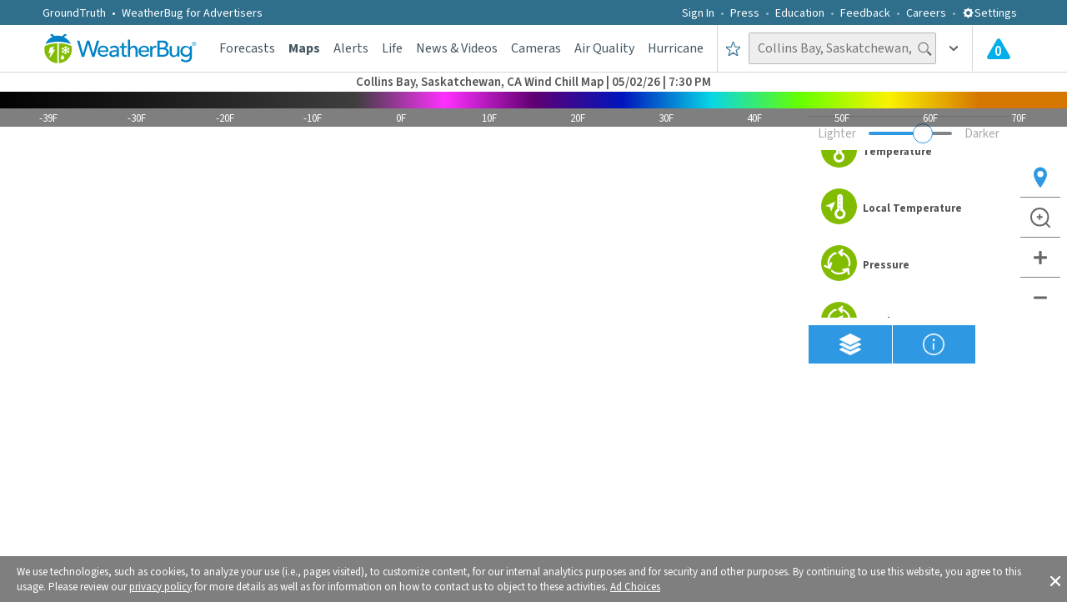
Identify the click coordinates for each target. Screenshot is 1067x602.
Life (392, 48)
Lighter (837, 134)
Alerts (350, 48)
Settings (989, 13)
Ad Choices (635, 586)
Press (744, 13)
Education (799, 13)
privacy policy (160, 586)
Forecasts (247, 48)
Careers (926, 13)
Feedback (865, 13)
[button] (1055, 579)
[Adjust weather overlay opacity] (910, 133)
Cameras (536, 48)
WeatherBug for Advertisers (192, 13)
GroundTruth (74, 13)
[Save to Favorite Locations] (733, 48)
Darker (981, 134)
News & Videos (457, 48)
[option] (909, 151)
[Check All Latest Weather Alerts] (998, 48)
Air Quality (604, 48)
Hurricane (676, 48)
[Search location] (842, 48)
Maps (304, 48)
